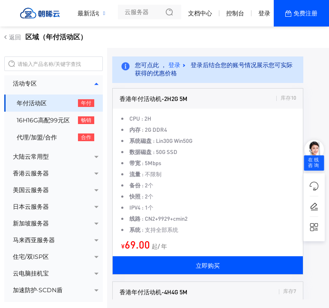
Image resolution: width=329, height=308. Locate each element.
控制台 (235, 13)
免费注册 (305, 13)
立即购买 (208, 265)
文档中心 (200, 13)
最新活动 (92, 10)
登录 (264, 13)
